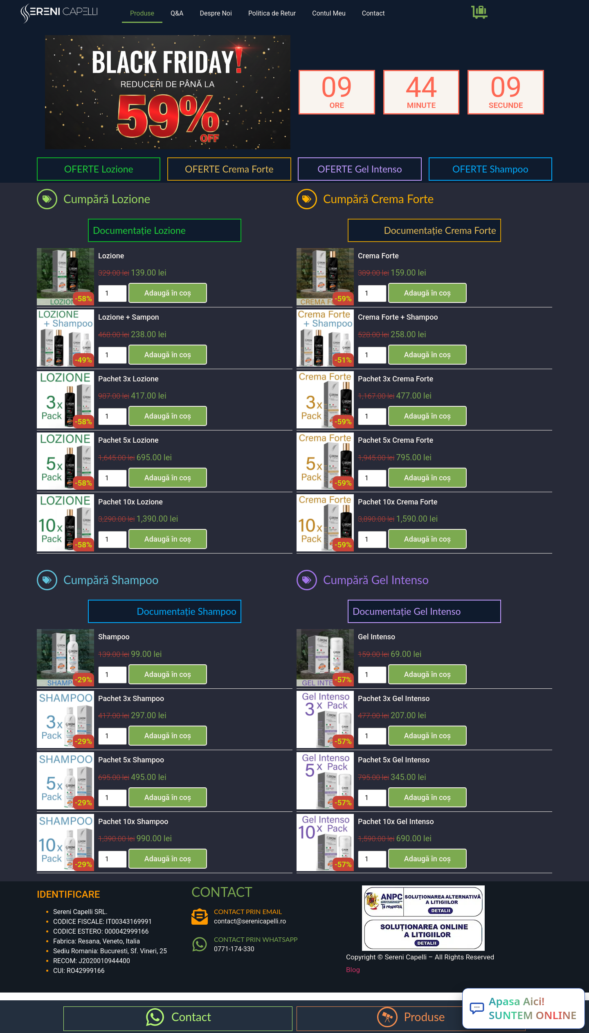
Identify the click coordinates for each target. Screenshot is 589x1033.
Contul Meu (329, 13)
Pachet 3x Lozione (128, 378)
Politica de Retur (272, 13)
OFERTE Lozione (98, 169)
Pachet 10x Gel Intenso (396, 821)
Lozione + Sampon (128, 317)
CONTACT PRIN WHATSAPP (256, 939)
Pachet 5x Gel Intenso (394, 759)
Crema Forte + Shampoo (398, 317)
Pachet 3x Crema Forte (395, 378)
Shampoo (114, 636)
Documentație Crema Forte (440, 230)
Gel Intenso (376, 636)
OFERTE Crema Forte (229, 169)
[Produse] (387, 1017)
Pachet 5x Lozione (128, 440)
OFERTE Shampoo (490, 169)
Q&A (177, 13)
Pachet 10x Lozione (130, 501)
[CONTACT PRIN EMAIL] (199, 916)
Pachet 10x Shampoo (133, 821)
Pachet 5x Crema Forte (395, 440)
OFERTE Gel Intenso (359, 169)
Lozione (111, 255)
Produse (142, 13)
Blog (353, 970)
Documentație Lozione (139, 230)
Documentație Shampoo (186, 611)
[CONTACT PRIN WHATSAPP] (199, 944)
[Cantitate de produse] (112, 293)
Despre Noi (216, 13)
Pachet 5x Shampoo (131, 759)
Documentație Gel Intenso (407, 611)
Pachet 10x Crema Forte (397, 501)
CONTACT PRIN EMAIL (248, 911)
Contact (373, 13)
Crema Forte (378, 255)
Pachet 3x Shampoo (131, 698)
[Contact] (155, 1017)
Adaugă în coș (167, 293)
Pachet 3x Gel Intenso (394, 698)
